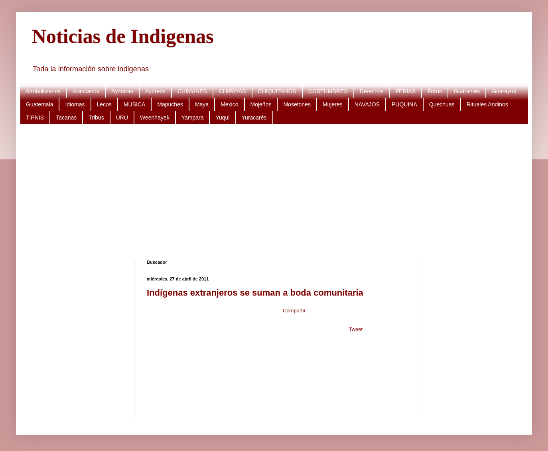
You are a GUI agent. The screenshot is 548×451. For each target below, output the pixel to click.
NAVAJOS (367, 104)
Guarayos (504, 91)
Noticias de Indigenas (123, 36)
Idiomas (75, 104)
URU (122, 117)
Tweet (356, 329)
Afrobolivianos (43, 91)
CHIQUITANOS (277, 91)
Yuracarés (254, 117)
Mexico (229, 104)
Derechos (372, 91)
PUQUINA (404, 104)
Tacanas (66, 117)
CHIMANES (192, 91)
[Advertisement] (271, 192)
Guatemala (39, 104)
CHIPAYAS (232, 91)
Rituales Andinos (487, 104)
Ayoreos (155, 91)
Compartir (294, 311)
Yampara (192, 117)
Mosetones (296, 104)
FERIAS (405, 91)
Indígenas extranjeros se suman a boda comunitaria (255, 293)
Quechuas (442, 104)
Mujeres (333, 104)
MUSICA (134, 104)
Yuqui (222, 117)
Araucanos (86, 91)
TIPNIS (35, 117)
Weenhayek (155, 117)
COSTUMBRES (328, 91)
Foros (435, 91)
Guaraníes (467, 91)
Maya (202, 104)
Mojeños (261, 104)
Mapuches (170, 104)
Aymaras (122, 91)
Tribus (96, 117)
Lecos (104, 104)
